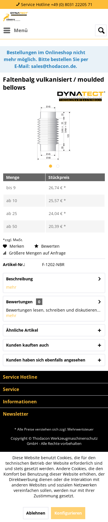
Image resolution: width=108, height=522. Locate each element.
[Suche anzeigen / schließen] (101, 30)
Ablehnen (35, 513)
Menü (15, 30)
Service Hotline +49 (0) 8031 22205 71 (54, 4)
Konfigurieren (68, 513)
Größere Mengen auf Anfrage (34, 253)
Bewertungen (19, 301)
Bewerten (47, 246)
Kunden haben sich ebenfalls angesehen (45, 360)
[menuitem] (15, 30)
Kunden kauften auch (27, 345)
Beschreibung (19, 278)
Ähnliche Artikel (22, 330)
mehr (11, 287)
